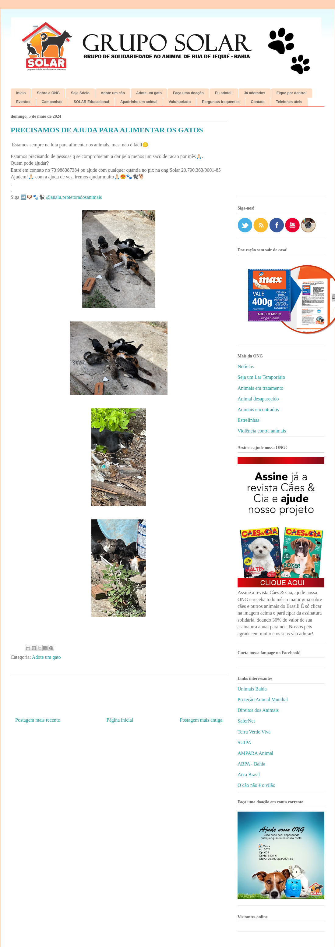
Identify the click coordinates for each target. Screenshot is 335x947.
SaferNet (246, 720)
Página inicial (120, 720)
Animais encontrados (258, 409)
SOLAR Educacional (91, 102)
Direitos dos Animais (258, 710)
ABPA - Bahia (251, 763)
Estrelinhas (248, 420)
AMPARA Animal (255, 753)
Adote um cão (113, 93)
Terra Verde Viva (254, 731)
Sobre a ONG (48, 93)
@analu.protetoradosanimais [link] (74, 197)
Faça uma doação (188, 93)
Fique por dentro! (292, 93)
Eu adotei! (224, 93)
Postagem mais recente (37, 720)
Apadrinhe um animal (138, 102)
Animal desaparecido (258, 398)
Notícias (246, 366)
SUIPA (244, 742)
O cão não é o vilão (256, 785)
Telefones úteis (289, 102)
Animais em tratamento (260, 388)
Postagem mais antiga (201, 720)
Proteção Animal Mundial (263, 699)
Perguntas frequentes (220, 102)
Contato (258, 102)
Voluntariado (180, 102)
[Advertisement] (281, 154)
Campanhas (52, 102)
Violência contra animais (262, 430)
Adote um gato (149, 93)
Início (21, 93)
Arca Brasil (249, 774)
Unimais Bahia (252, 688)
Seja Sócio (80, 93)
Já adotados (254, 93)
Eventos (23, 102)
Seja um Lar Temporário (261, 377)
